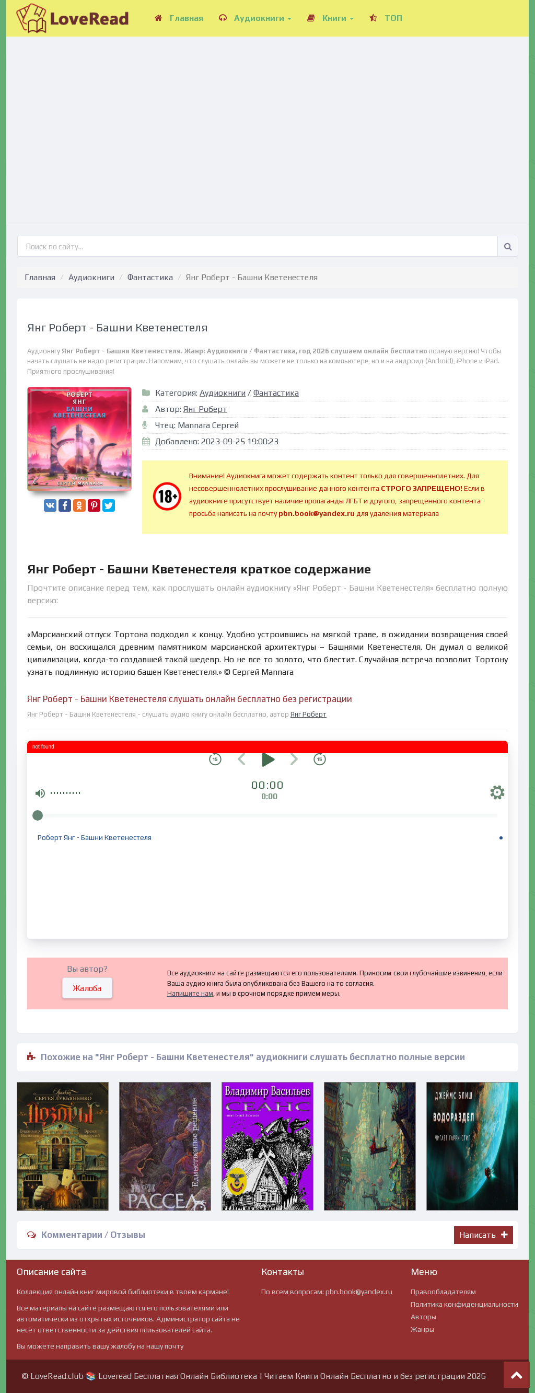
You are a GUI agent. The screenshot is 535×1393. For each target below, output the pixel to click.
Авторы (423, 1317)
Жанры (422, 1329)
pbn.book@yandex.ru (358, 1291)
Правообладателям (443, 1291)
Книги (330, 18)
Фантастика (150, 277)
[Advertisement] (267, 120)
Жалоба (87, 988)
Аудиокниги (255, 18)
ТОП (385, 18)
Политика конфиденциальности (464, 1304)
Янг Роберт (205, 409)
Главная (179, 18)
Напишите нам (190, 993)
